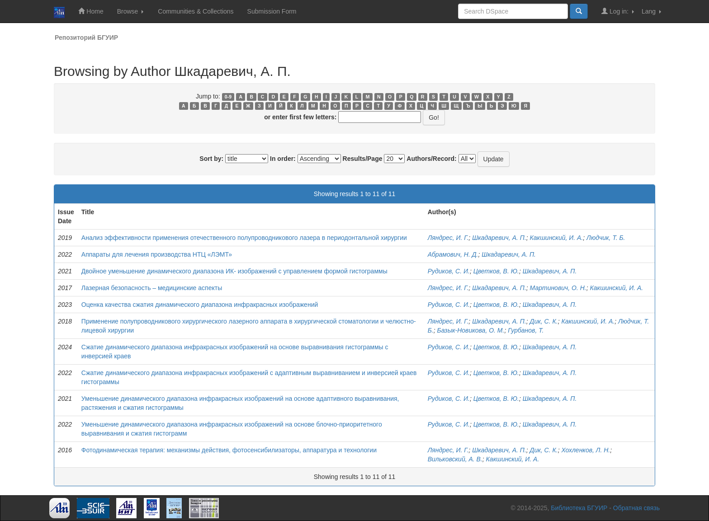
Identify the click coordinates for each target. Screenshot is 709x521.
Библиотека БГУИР (579, 508)
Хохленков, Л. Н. (585, 450)
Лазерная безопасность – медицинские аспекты (151, 287)
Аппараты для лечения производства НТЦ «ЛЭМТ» (156, 254)
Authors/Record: (431, 158)
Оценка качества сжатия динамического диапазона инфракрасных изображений (199, 304)
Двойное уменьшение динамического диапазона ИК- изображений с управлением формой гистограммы (234, 271)
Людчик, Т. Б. (605, 237)
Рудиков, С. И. (449, 271)
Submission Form (272, 11)
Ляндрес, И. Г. (448, 237)
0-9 (228, 96)
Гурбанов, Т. (526, 330)
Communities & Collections (195, 11)
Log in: (617, 11)
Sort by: (211, 158)
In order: (283, 158)
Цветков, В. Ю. (496, 271)
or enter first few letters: (300, 117)
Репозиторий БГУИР (86, 37)
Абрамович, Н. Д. (453, 254)
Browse (130, 11)
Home (90, 11)
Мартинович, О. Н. (558, 287)
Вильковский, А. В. (455, 459)
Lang (651, 11)
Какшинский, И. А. (556, 237)
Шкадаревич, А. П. (499, 237)
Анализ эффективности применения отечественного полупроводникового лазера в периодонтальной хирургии (244, 237)
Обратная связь (636, 508)
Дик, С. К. (544, 321)
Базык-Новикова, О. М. (471, 330)
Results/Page (363, 158)
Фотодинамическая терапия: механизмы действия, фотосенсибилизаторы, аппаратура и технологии (229, 450)
